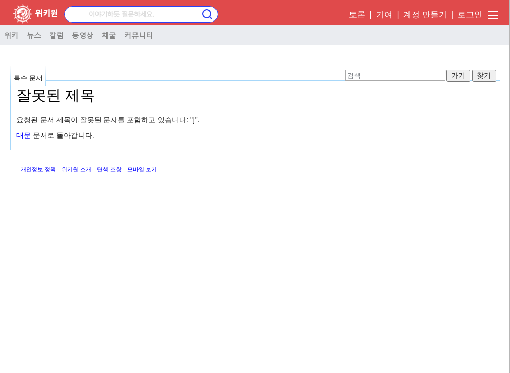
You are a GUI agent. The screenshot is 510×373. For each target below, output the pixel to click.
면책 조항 (109, 169)
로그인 (470, 14)
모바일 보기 (142, 169)
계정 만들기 (424, 14)
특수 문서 (28, 78)
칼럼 (56, 34)
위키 (11, 34)
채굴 (109, 34)
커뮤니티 (138, 34)
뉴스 (34, 34)
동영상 (82, 34)
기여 (384, 14)
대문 (23, 135)
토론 (357, 14)
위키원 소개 (76, 169)
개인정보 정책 (38, 169)
